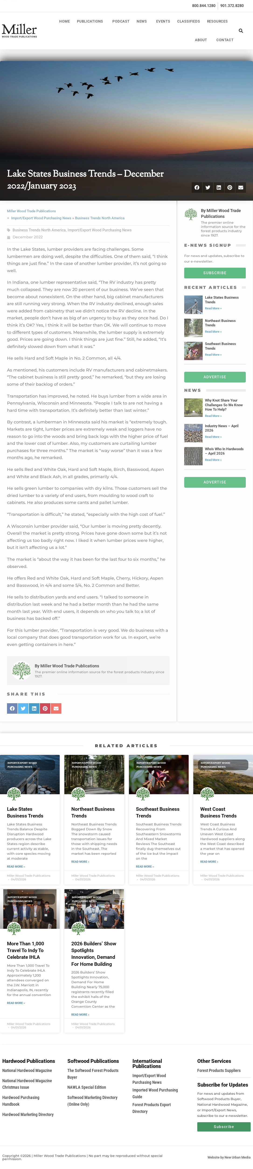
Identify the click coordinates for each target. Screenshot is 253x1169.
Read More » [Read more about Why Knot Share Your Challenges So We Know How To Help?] (213, 416)
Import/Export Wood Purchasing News (41, 218)
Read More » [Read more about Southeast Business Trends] (213, 354)
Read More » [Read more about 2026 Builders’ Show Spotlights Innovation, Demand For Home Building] (80, 1014)
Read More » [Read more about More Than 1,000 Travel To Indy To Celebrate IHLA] (16, 1003)
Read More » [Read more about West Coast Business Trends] (209, 861)
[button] (241, 30)
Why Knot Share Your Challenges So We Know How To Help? (224, 405)
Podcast (121, 21)
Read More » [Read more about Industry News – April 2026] (213, 437)
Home (64, 21)
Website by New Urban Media (229, 1157)
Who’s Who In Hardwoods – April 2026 (224, 451)
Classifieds (188, 21)
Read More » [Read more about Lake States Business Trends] (213, 308)
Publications (91, 21)
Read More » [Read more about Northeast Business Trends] (213, 331)
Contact (225, 40)
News (143, 21)
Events (163, 21)
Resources (218, 21)
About (202, 40)
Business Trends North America (100, 218)
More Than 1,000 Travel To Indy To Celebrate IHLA (25, 950)
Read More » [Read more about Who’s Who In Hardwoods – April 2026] (213, 460)
